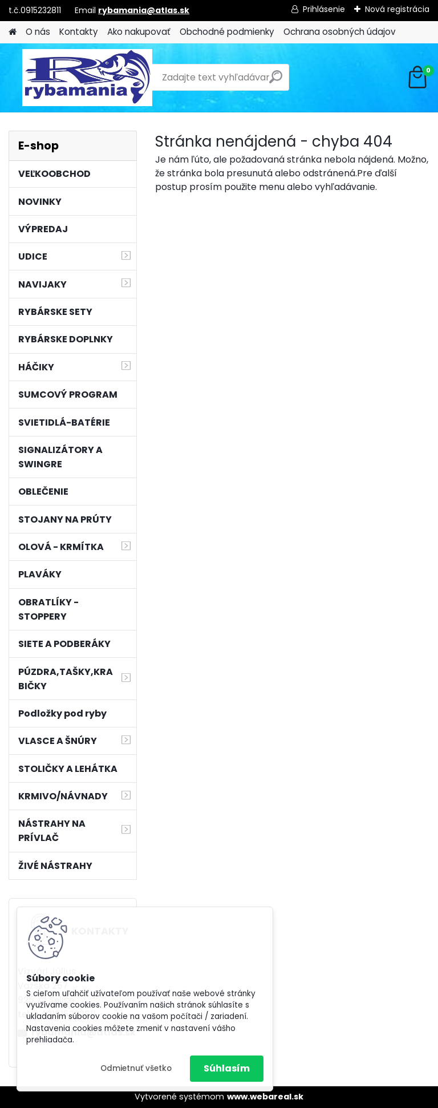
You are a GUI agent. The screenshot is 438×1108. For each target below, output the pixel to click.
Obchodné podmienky (227, 32)
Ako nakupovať (139, 32)
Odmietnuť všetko (136, 1068)
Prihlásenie (324, 9)
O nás (38, 32)
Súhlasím (227, 1068)
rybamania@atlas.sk (143, 10)
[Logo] (87, 77)
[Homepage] (13, 32)
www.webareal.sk (265, 1096)
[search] (275, 81)
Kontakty (78, 32)
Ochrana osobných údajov (339, 32)
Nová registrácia (397, 9)
